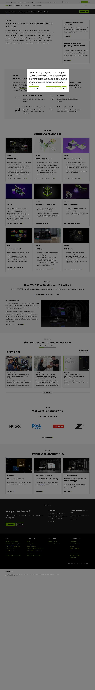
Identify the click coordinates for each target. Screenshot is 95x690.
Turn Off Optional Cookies (53, 88)
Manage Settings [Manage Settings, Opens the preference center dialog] (34, 88)
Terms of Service (51, 81)
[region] (48, 80)
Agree (64, 88)
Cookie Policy (64, 79)
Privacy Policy (55, 79)
